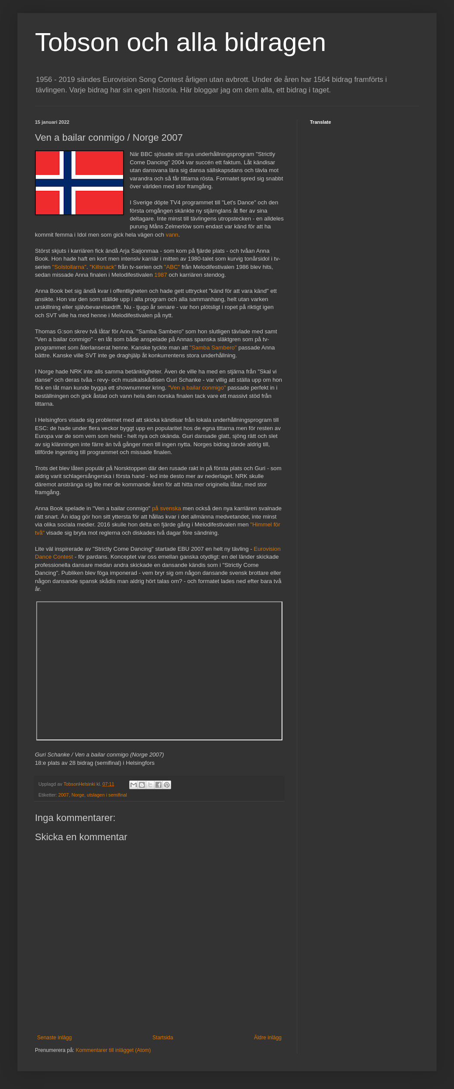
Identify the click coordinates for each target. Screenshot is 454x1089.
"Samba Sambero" (213, 347)
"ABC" (172, 267)
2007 (63, 794)
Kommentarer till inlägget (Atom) (113, 1050)
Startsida (162, 1038)
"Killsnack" (102, 267)
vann (172, 234)
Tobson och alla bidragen (180, 42)
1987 (160, 274)
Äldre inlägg (268, 1038)
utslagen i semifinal (107, 794)
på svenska (166, 508)
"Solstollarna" (69, 267)
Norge (78, 794)
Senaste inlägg (54, 1038)
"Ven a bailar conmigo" (197, 387)
